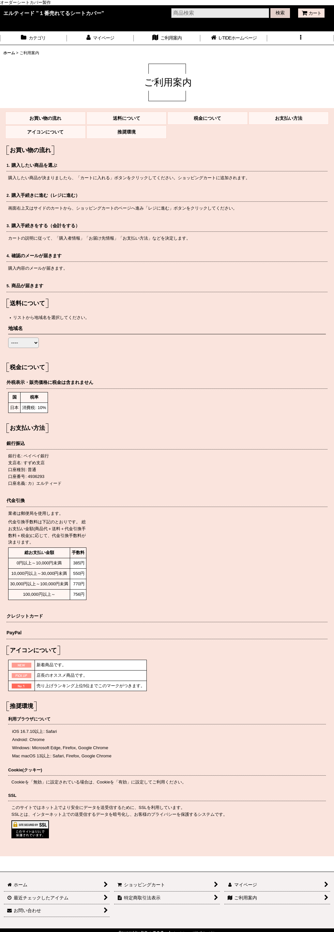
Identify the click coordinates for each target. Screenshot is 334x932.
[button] (300, 38)
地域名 (15, 328)
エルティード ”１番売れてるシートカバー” (53, 13)
